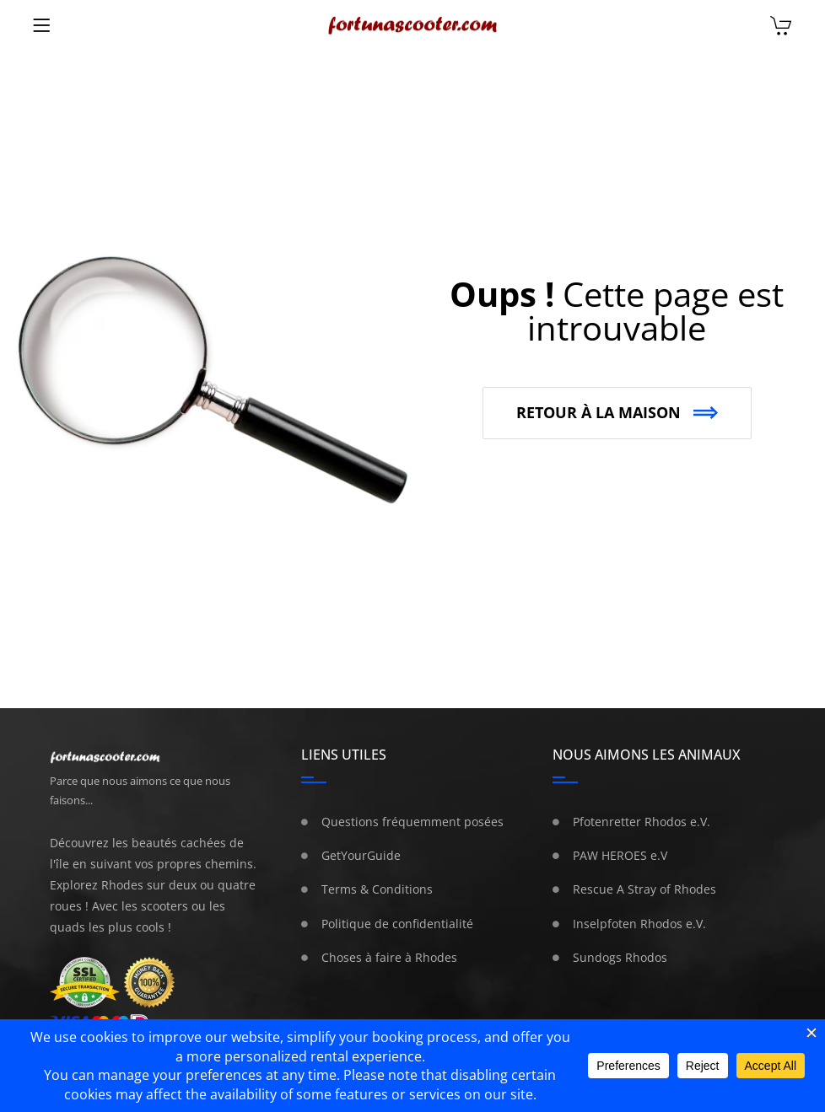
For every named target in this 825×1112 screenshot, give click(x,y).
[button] (617, 413)
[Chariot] (780, 27)
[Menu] (41, 25)
